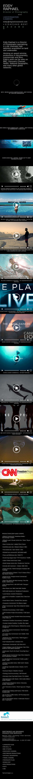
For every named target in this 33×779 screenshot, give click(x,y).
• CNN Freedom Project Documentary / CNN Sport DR (16, 613)
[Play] (2, 186)
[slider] (12, 186)
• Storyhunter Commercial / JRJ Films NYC (14, 644)
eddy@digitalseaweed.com (15, 22)
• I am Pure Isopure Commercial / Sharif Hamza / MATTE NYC (15, 630)
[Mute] (28, 186)
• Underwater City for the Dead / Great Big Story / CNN (15, 651)
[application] (16, 174)
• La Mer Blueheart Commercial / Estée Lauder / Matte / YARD (15, 659)
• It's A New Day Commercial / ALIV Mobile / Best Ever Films (15, 634)
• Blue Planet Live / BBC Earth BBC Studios (14, 588)
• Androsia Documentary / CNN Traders (13, 610)
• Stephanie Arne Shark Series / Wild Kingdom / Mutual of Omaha (15, 638)
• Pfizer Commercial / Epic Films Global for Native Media (15, 606)
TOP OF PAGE (6, 773)
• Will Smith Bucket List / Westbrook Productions (15, 591)
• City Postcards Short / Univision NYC (12, 641)
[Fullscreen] (31, 186)
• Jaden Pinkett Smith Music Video (11, 560)
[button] (16, 174)
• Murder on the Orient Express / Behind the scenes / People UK (16, 626)
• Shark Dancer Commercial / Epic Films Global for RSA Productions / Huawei (16, 655)
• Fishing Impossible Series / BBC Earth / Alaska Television (15, 663)
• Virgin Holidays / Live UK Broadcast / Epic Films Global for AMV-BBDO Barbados (15, 647)
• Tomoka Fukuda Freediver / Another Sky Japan (15, 623)
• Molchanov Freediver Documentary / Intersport (15, 620)
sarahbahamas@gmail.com (10, 740)
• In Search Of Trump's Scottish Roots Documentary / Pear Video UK (16, 617)
